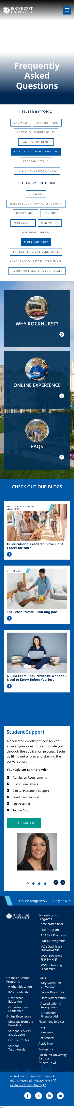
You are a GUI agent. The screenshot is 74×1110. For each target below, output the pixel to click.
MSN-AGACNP (23, 223)
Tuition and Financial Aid (49, 1014)
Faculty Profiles (18, 1040)
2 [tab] (34, 884)
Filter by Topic (37, 111)
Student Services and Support (19, 1032)
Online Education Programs (18, 979)
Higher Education (20, 986)
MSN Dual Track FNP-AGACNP (51, 948)
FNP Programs (50, 930)
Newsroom (47, 1032)
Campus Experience (36, 142)
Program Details (36, 161)
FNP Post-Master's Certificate (36, 251)
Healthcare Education (15, 999)
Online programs (32, 901)
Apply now (59, 901)
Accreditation (47, 122)
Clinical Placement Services (36, 151)
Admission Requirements (36, 132)
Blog (41, 1027)
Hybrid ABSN (25, 213)
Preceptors (45, 1049)
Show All (21, 122)
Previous (55, 882)
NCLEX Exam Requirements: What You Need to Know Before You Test (37, 678)
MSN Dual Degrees (36, 232)
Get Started (46, 1038)
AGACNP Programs (53, 935)
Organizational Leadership (18, 1009)
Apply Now (45, 1043)
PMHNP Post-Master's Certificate (37, 271)
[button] (24, 823)
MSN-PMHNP (49, 223)
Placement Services (51, 1021)
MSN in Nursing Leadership (51, 967)
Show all (36, 194)
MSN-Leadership (36, 242)
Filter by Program (37, 183)
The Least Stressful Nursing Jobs (32, 612)
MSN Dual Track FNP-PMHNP (51, 957)
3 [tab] (40, 884)
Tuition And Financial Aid (37, 170)
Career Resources (52, 992)
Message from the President (20, 1023)
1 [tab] (28, 884)
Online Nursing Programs (48, 917)
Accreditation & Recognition (50, 1005)
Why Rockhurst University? (50, 984)
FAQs (42, 978)
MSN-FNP (49, 213)
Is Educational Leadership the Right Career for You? (35, 546)
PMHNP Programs (52, 941)
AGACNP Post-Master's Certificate (36, 261)
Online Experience (18, 1016)
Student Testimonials (16, 1047)
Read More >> (9, 554)
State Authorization (53, 998)
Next (62, 882)
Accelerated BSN (51, 924)
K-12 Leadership (19, 992)
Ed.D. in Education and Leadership (35, 203)
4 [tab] (46, 884)
